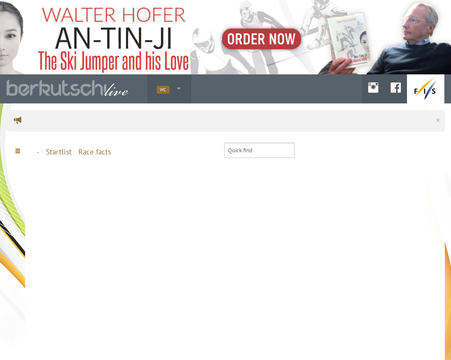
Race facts (94, 152)
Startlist (59, 152)
